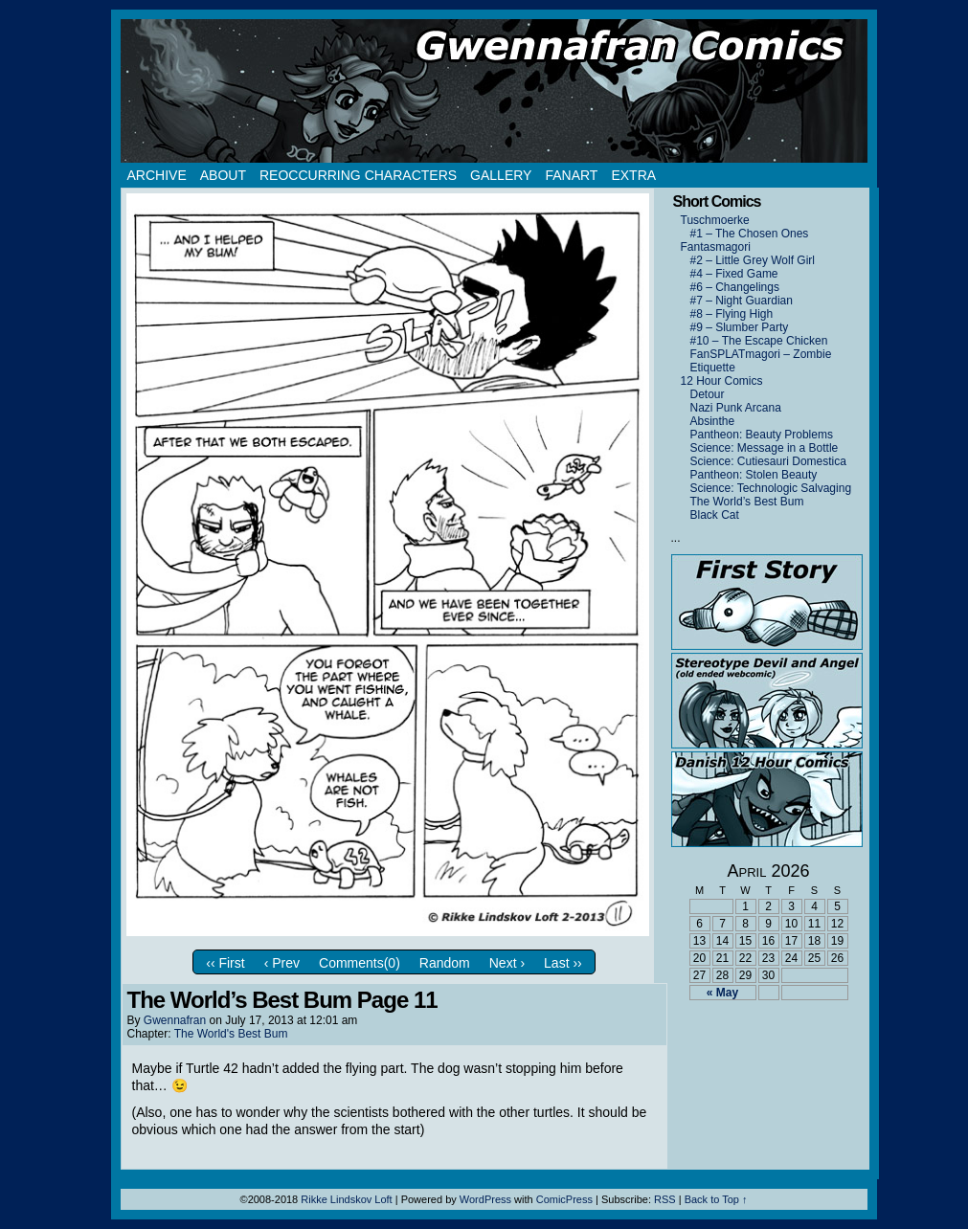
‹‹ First (225, 963)
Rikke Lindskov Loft (346, 1199)
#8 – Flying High (732, 314)
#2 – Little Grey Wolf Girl (753, 260)
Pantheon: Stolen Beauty (754, 474)
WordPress (485, 1199)
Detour (707, 394)
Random (444, 963)
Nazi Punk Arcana (735, 407)
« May (722, 992)
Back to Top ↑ (716, 1199)
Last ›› (563, 963)
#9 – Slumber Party (739, 327)
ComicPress (564, 1199)
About (223, 175)
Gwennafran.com (494, 91)
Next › (507, 963)
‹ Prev (282, 963)
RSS (665, 1199)
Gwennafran (175, 1020)
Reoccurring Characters (358, 175)
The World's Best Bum (231, 1033)
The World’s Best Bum (747, 501)
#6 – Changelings (734, 287)
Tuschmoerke (715, 220)
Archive (157, 175)
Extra (633, 175)
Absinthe (712, 421)
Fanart (571, 175)
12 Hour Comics (722, 381)
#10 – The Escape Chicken (759, 340)
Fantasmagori (716, 247)
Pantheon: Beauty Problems (761, 434)
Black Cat (714, 515)
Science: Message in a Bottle (764, 448)
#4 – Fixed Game (734, 273)
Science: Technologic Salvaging (771, 488)
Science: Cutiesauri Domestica (768, 461)
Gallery (500, 175)
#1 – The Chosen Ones (749, 233)
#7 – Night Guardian (741, 300)
